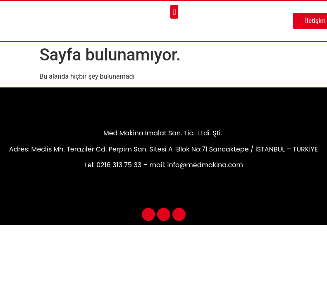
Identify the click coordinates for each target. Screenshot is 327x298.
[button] (174, 12)
